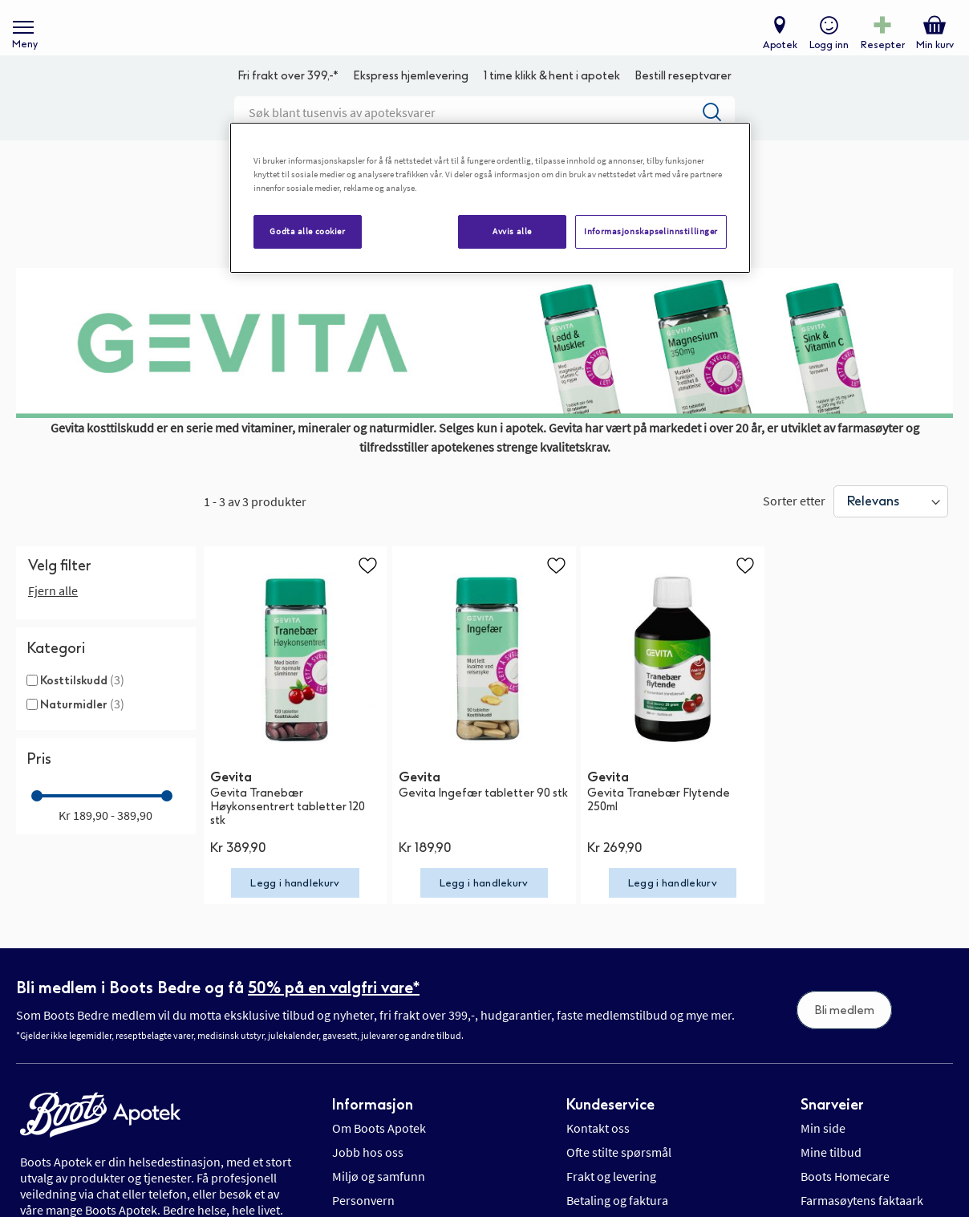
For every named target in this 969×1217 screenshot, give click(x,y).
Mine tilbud (831, 1177)
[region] (490, 198)
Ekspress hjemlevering (410, 101)
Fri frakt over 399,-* (288, 101)
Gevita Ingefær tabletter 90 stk (483, 818)
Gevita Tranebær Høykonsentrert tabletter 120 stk (287, 831)
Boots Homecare (845, 1201)
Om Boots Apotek (379, 1153)
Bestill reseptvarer (683, 101)
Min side (823, 1153)
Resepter (879, 53)
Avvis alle (512, 231)
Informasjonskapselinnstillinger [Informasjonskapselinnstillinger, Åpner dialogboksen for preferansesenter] (651, 231)
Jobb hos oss (367, 1177)
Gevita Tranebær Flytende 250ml (658, 824)
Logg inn (825, 53)
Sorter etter (794, 525)
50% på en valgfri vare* (334, 1011)
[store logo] (476, 40)
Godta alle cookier (307, 231)
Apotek (776, 53)
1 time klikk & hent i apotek (552, 101)
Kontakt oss (598, 1153)
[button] (367, 589)
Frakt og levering (611, 1201)
